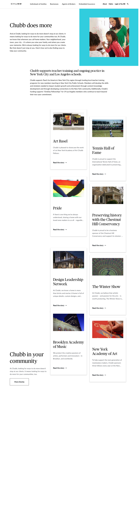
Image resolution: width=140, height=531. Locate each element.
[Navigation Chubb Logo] (16, 4)
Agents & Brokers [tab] (68, 4)
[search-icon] (128, 4)
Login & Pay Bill (120, 4)
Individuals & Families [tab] (38, 4)
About (105, 4)
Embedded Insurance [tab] (87, 4)
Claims (111, 4)
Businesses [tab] (54, 4)
